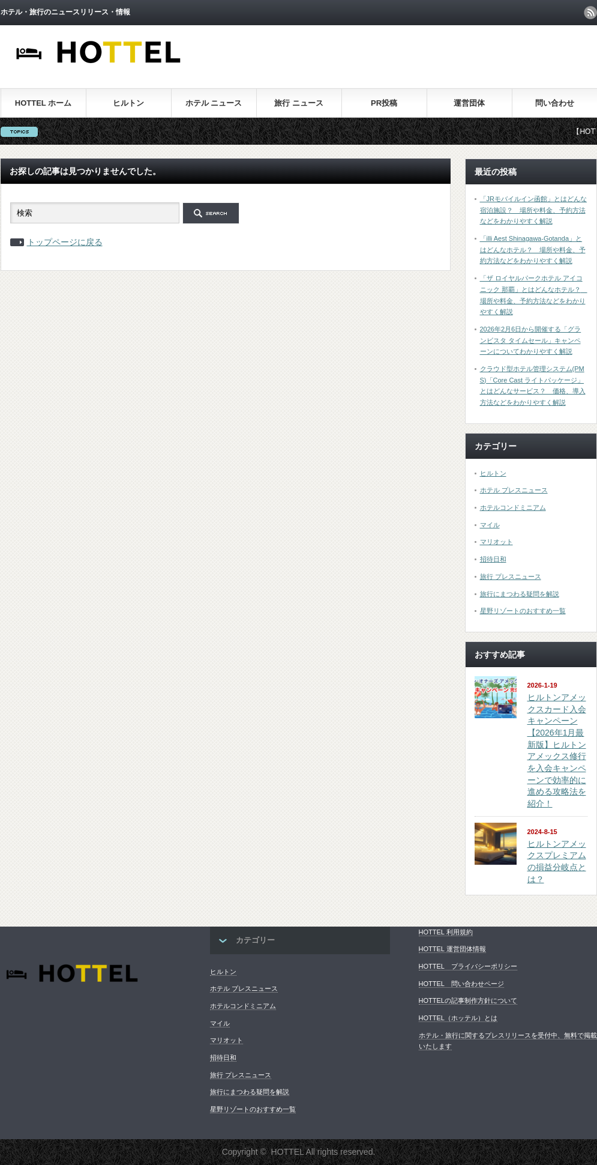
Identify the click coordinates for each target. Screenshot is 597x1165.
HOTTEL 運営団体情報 (452, 948)
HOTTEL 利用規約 (446, 932)
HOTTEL (287, 1152)
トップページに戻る (65, 242)
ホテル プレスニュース (514, 490)
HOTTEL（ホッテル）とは (458, 1017)
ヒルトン (128, 102)
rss (590, 12)
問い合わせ (554, 102)
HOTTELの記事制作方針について (468, 1000)
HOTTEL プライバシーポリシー (468, 966)
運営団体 (469, 102)
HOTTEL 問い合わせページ (461, 983)
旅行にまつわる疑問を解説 (519, 594)
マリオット (496, 541)
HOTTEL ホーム (43, 102)
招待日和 (493, 559)
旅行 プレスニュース (510, 576)
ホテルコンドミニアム (513, 507)
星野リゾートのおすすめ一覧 (523, 610)
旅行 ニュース (298, 102)
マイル (490, 524)
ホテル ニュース (213, 102)
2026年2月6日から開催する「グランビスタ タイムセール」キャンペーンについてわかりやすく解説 (530, 340)
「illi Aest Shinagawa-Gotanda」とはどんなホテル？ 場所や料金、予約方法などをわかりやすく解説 (533, 249)
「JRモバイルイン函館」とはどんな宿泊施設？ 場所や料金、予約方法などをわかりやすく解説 (533, 210)
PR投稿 (384, 102)
